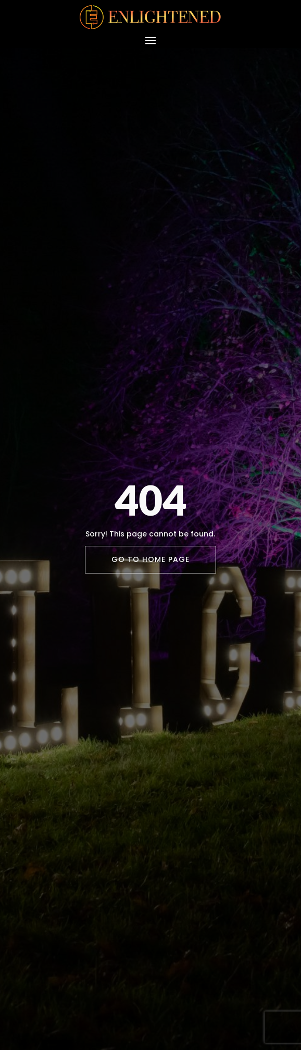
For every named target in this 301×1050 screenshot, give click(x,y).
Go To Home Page (150, 559)
